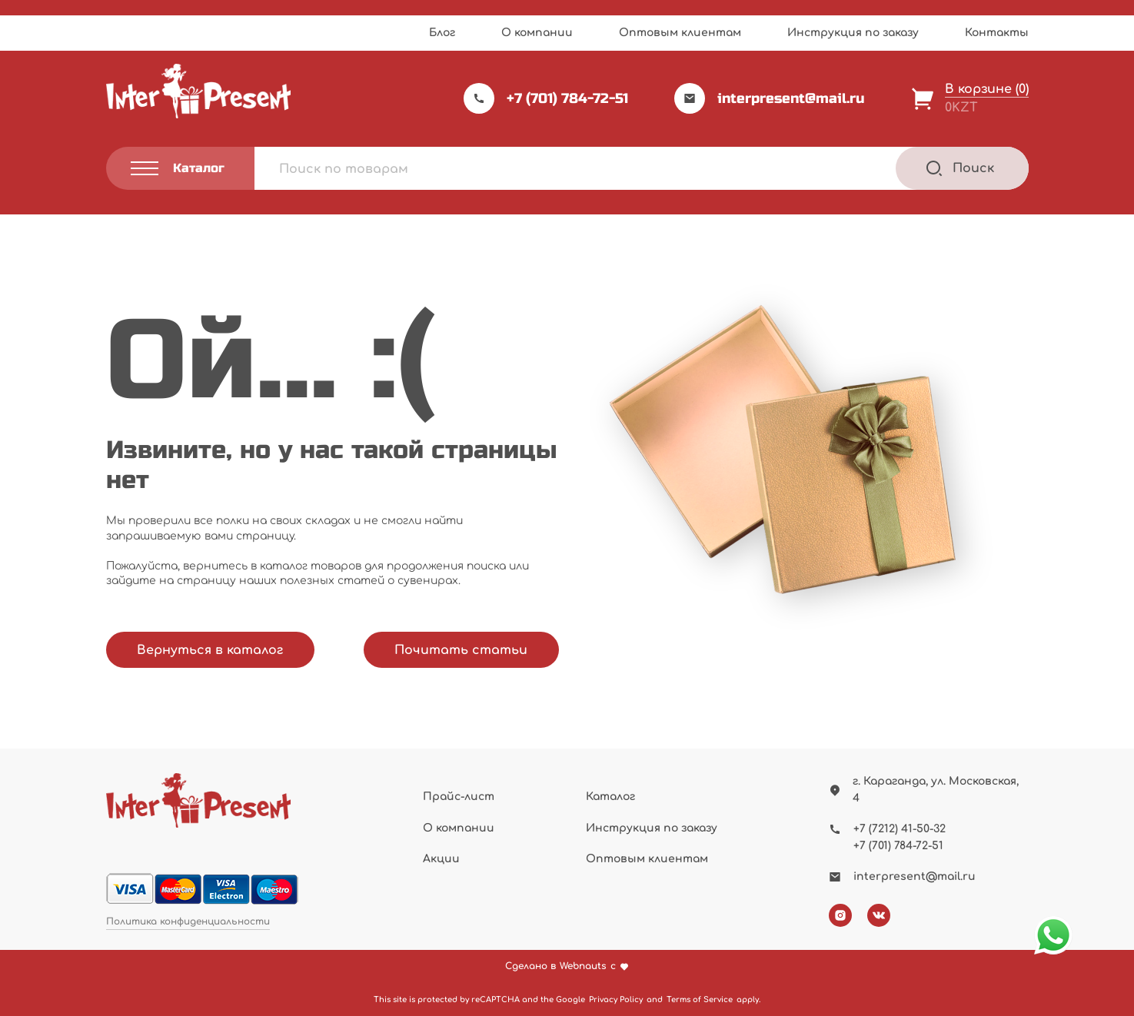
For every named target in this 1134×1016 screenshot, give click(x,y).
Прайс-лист (458, 796)
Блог (442, 32)
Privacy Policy (616, 999)
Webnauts (583, 966)
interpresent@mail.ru (769, 98)
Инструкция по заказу (853, 32)
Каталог (610, 796)
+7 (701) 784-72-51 (546, 98)
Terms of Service (700, 999)
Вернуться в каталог (210, 650)
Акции (441, 859)
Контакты (997, 32)
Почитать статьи (460, 650)
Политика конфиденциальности (188, 922)
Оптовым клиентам (680, 32)
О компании (537, 32)
